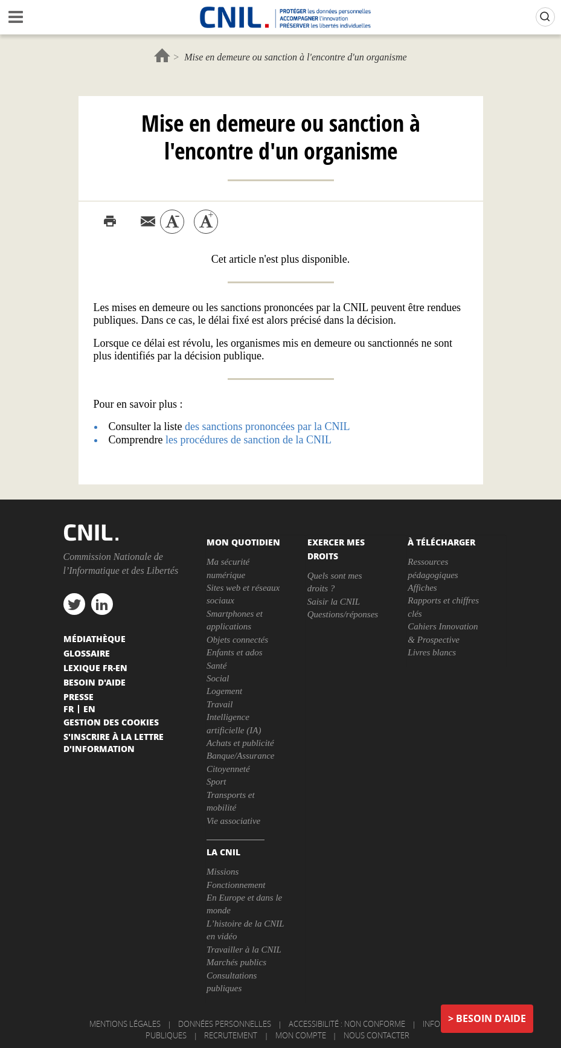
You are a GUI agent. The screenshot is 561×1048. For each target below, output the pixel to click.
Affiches (422, 588)
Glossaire (86, 653)
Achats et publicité (240, 743)
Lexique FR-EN (95, 667)
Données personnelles (224, 1023)
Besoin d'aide (491, 1018)
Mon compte (300, 1035)
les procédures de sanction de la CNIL (248, 440)
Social (218, 678)
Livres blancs (432, 652)
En (89, 708)
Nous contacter (376, 1035)
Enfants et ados (235, 652)
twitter (74, 604)
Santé (216, 665)
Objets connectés (237, 640)
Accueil (162, 55)
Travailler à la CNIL (244, 949)
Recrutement (230, 1035)
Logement (224, 691)
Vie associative (233, 821)
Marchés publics (236, 962)
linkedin (102, 604)
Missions (223, 871)
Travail (219, 704)
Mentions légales (125, 1023)
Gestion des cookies (111, 722)
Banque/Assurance (240, 755)
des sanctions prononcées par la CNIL (267, 426)
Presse (78, 696)
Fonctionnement (236, 885)
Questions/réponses (343, 614)
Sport (216, 781)
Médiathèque (94, 638)
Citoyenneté (228, 769)
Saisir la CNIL (334, 601)
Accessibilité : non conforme (347, 1023)
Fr (68, 708)
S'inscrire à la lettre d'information (113, 742)
